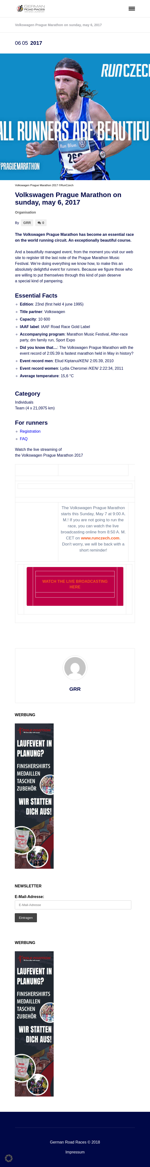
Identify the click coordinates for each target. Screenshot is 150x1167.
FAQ (24, 439)
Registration (30, 431)
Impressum (74, 1152)
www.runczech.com (100, 538)
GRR (27, 223)
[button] (8, 1158)
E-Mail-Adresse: (29, 897)
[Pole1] (34, 867)
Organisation (25, 212)
